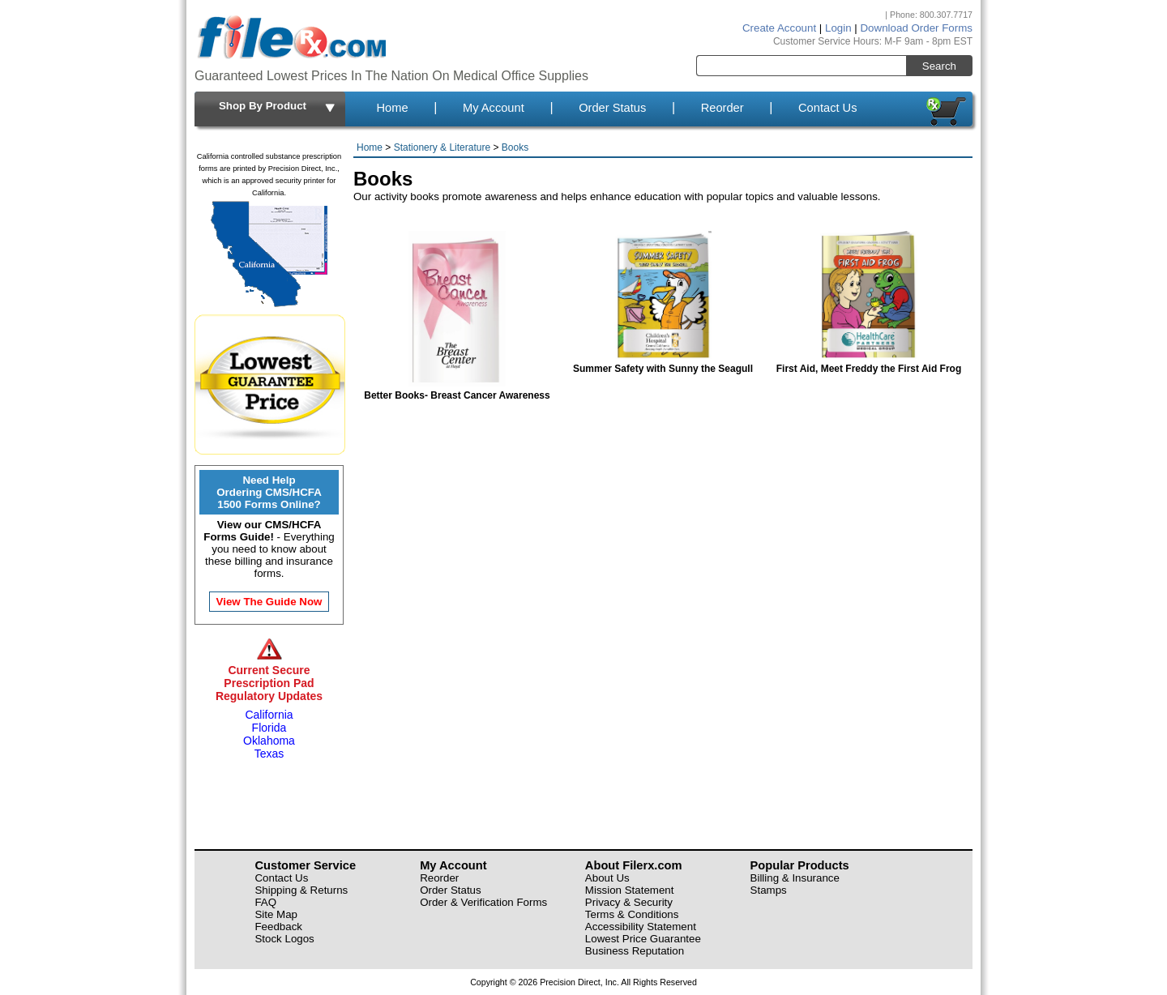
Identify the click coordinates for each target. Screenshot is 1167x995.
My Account (493, 107)
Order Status (612, 107)
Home (392, 107)
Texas (269, 753)
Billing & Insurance (795, 878)
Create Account (779, 28)
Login (838, 28)
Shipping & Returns (301, 890)
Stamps (768, 890)
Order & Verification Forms (483, 902)
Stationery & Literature (442, 147)
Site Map (275, 914)
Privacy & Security (629, 902)
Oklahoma (269, 740)
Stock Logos (284, 939)
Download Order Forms (916, 28)
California (269, 714)
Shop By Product (278, 107)
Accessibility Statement (640, 926)
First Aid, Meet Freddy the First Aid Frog (868, 362)
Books (515, 147)
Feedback (278, 926)
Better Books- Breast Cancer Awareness (456, 389)
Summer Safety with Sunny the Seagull (663, 362)
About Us (607, 878)
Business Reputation (634, 951)
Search (939, 66)
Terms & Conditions (632, 914)
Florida (269, 727)
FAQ (265, 902)
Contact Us (827, 107)
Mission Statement (629, 890)
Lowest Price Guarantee (643, 939)
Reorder (722, 107)
